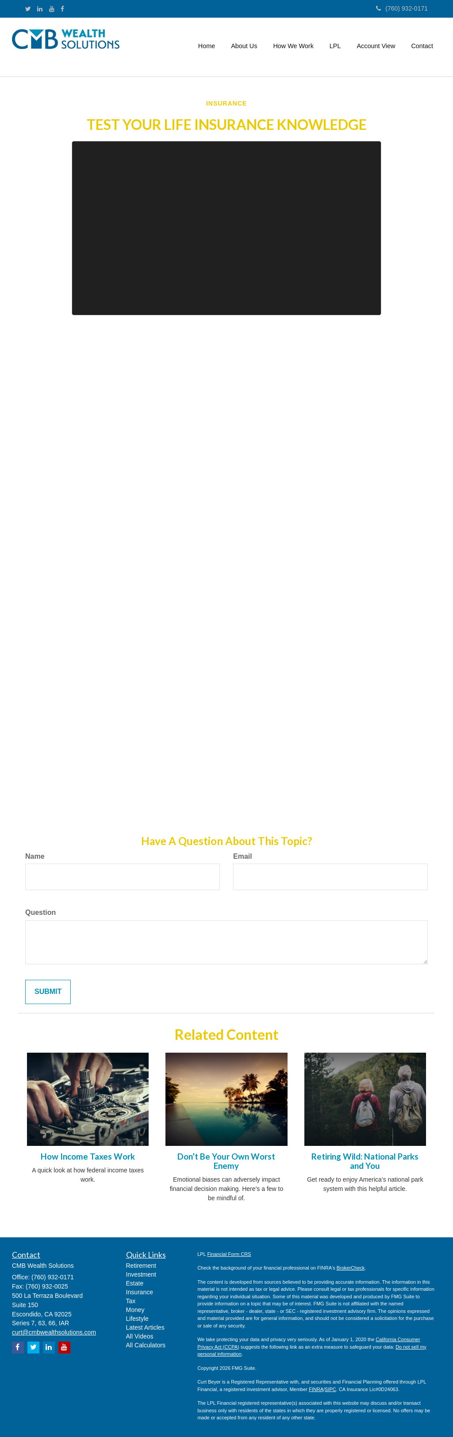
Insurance (139, 1292)
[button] (244, 45)
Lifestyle (137, 1318)
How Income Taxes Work (88, 1156)
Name (35, 856)
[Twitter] (28, 8)
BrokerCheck (351, 1267)
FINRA (316, 1389)
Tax (131, 1300)
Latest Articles (145, 1327)
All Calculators (145, 1345)
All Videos (140, 1336)
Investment (141, 1274)
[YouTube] (51, 8)
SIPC (330, 1389)
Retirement (141, 1265)
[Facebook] (62, 8)
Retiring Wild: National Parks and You (364, 1161)
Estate (135, 1283)
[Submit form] (48, 992)
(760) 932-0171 (402, 8)
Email (242, 856)
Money (135, 1309)
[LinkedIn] (39, 8)
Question (40, 912)
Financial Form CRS (229, 1254)
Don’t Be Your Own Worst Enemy (226, 1161)
